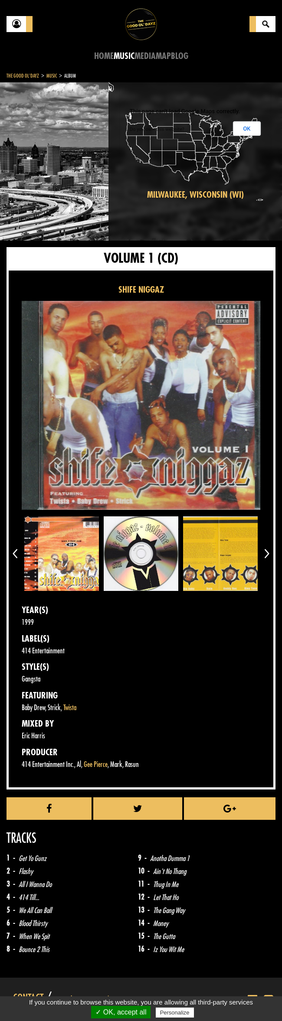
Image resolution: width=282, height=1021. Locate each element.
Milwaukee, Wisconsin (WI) (195, 194)
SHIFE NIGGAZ (141, 289)
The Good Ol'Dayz (23, 75)
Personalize (175, 1012)
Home (104, 56)
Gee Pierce (96, 764)
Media (145, 56)
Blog (179, 56)
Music (124, 56)
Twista (69, 707)
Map (163, 56)
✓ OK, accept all (120, 1012)
